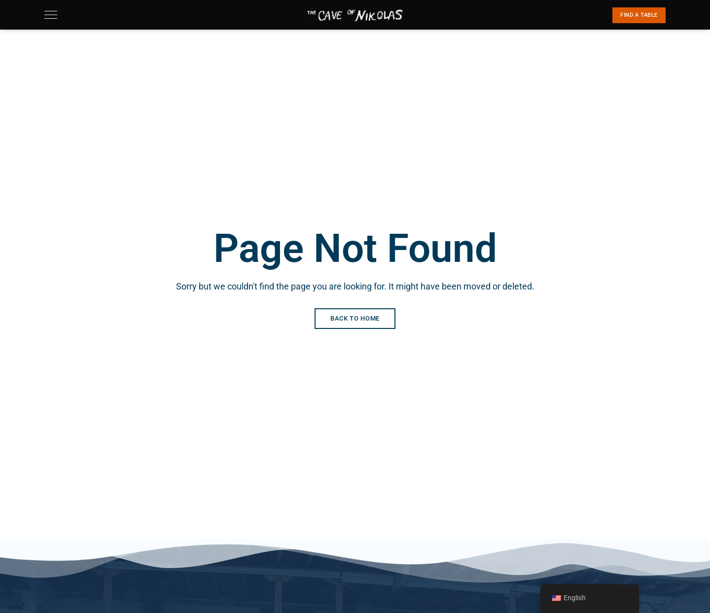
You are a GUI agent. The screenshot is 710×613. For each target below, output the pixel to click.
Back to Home (355, 318)
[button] (639, 15)
